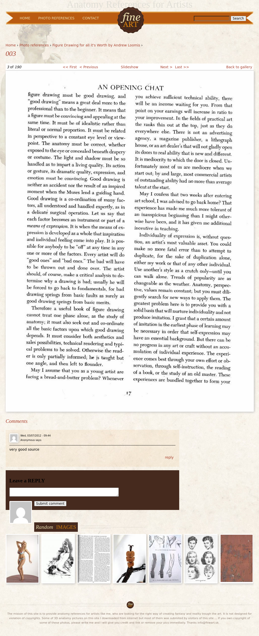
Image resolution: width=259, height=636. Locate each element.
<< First (70, 67)
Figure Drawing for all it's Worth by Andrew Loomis (96, 45)
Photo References (56, 18)
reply (169, 457)
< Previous (88, 67)
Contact (91, 18)
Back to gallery (239, 67)
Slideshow (129, 67)
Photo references (34, 45)
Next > (166, 67)
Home (11, 45)
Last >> (182, 67)
